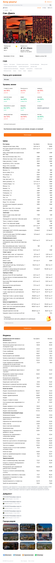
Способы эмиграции (34, 64)
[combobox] (26, 5)
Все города (12, 64)
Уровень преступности (24, 66)
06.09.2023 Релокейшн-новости (12, 515)
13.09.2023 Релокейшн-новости (12, 511)
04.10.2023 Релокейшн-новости (12, 497)
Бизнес (14, 70)
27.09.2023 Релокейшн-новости (12, 501)
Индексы (6, 64)
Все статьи (31, 561)
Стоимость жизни (38, 68)
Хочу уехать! (10, 2)
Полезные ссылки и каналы (22, 64)
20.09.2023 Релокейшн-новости (12, 506)
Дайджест (48, 2)
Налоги (19, 70)
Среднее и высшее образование (11, 68)
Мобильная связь (7, 70)
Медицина (22, 68)
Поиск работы (29, 68)
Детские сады (34, 66)
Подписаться (27, 328)
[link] (7, 555)
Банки (24, 70)
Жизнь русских (44, 64)
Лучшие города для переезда (10, 66)
